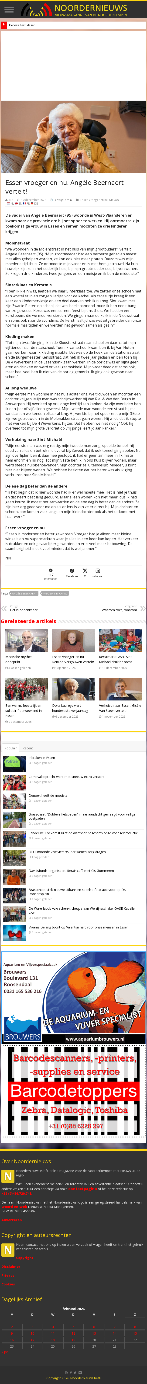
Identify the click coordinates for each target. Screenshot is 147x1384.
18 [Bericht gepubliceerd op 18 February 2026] (53, 1340)
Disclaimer (10, 1266)
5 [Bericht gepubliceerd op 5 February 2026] (73, 1327)
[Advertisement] (73, 66)
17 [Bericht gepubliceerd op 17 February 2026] (32, 1340)
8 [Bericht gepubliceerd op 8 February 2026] (135, 1327)
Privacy (7, 1275)
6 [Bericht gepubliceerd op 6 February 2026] (94, 1327)
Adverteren (11, 1220)
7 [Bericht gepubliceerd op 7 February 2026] (115, 1327)
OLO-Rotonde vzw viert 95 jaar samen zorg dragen (67, 852)
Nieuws (114, 200)
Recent (28, 748)
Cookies (8, 1284)
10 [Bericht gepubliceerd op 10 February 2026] (32, 1333)
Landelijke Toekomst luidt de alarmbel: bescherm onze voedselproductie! (84, 833)
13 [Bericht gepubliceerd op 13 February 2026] (94, 1333)
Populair (10, 748)
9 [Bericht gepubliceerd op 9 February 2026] (12, 1333)
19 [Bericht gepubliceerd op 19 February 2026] (73, 1340)
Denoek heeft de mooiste (48, 795)
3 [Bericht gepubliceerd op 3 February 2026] (32, 1327)
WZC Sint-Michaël (55, 593)
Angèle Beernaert (24, 593)
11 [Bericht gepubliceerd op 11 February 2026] (53, 1333)
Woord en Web (14, 1206)
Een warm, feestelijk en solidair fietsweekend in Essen (23, 710)
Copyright (25, 1258)
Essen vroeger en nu (94, 200)
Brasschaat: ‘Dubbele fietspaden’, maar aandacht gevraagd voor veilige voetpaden (82, 816)
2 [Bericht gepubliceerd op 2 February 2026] (12, 1327)
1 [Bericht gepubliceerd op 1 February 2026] (135, 1320)
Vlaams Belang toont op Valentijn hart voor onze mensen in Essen (79, 927)
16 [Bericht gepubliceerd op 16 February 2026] (12, 1340)
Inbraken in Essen (42, 757)
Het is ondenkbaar (34, 608)
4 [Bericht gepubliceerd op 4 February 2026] (53, 1327)
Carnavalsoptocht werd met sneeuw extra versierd (67, 776)
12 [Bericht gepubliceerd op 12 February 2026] (73, 1333)
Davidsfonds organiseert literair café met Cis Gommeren (71, 870)
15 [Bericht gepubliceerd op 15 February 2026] (135, 1333)
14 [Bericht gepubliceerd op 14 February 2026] (114, 1333)
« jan (5, 1352)
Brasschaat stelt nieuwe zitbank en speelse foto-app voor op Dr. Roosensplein (77, 891)
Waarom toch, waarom (113, 608)
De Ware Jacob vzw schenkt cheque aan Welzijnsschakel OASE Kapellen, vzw (83, 910)
